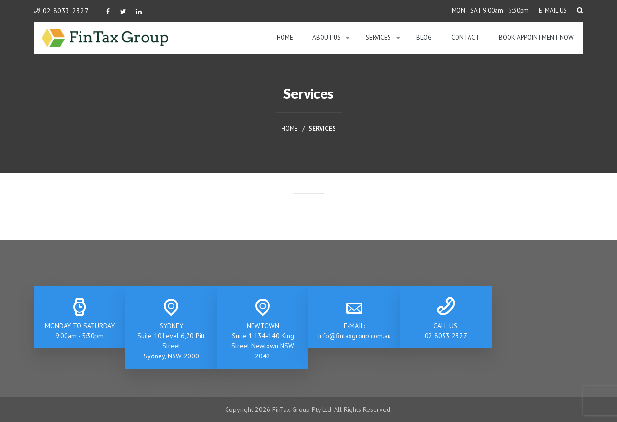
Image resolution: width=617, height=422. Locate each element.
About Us (326, 37)
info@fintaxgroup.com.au (354, 335)
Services (378, 37)
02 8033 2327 (61, 10)
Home (285, 37)
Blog (424, 37)
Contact (465, 37)
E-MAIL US (553, 10)
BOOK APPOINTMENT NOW (536, 37)
